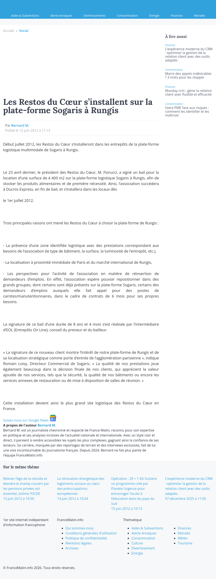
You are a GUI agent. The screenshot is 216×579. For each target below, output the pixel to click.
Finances (177, 16)
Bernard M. (20, 125)
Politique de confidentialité (86, 538)
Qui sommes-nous (79, 528)
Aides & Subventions (25, 16)
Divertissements (95, 16)
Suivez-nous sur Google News (29, 420)
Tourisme (185, 543)
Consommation (127, 16)
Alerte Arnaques (61, 16)
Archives (72, 548)
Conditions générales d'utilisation (91, 533)
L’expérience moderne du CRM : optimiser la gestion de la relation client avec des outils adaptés (188, 55)
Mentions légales (78, 543)
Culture (137, 543)
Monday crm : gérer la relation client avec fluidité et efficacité (188, 92)
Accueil (8, 30)
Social (23, 30)
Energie (154, 16)
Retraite (199, 16)
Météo (183, 538)
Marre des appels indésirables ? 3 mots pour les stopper (188, 75)
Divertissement (143, 548)
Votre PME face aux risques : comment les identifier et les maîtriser (187, 111)
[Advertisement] (81, 64)
